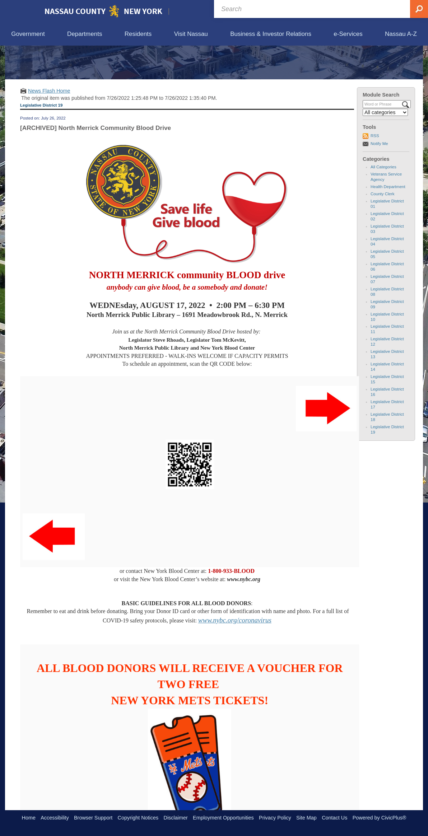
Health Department (388, 220)
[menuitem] (28, 34)
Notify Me (379, 176)
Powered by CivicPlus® (379, 818)
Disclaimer (176, 818)
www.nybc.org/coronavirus (234, 653)
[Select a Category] (385, 145)
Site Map (306, 818)
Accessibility (55, 818)
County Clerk (383, 227)
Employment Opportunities (223, 818)
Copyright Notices (138, 818)
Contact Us (334, 818)
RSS (375, 169)
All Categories (383, 200)
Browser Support (93, 818)
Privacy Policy (275, 818)
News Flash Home (49, 124)
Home (29, 818)
